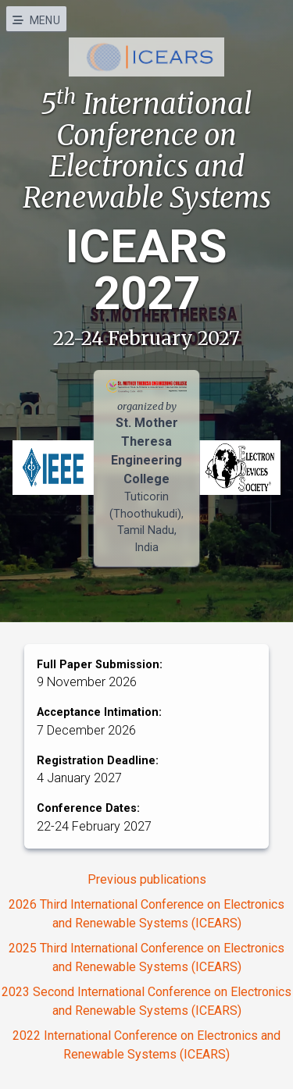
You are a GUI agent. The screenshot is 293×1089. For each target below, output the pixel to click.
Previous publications (147, 879)
